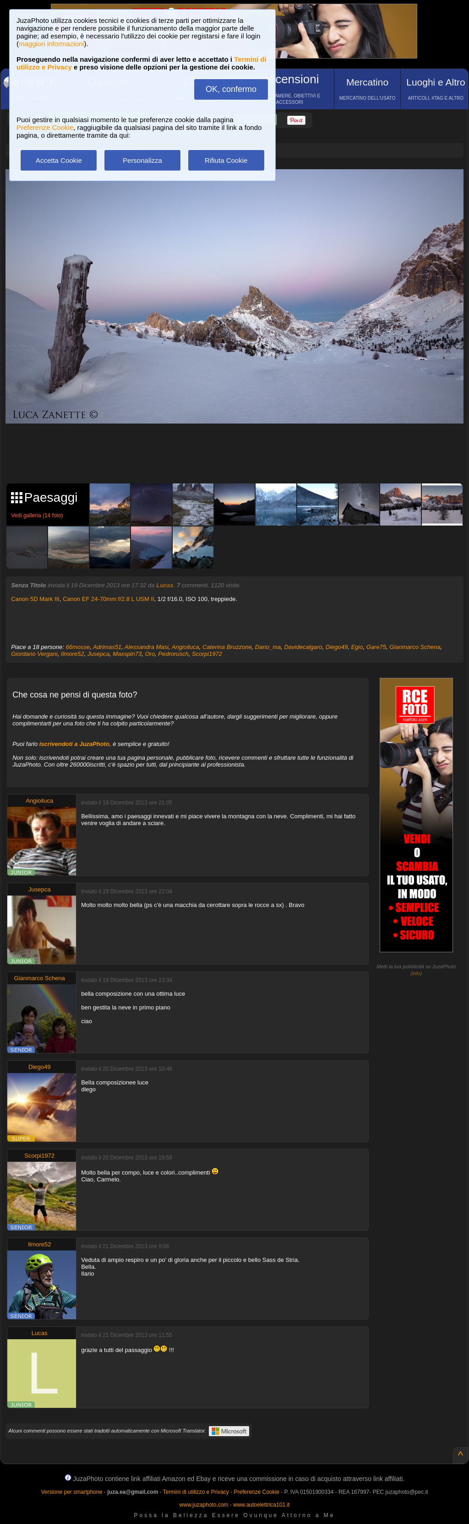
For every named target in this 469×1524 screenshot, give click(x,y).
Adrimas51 (107, 647)
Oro (150, 653)
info (416, 973)
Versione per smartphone (71, 1492)
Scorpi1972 (207, 653)
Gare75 (376, 647)
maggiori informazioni (51, 44)
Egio (357, 647)
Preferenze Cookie (44, 127)
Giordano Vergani (34, 653)
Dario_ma (268, 647)
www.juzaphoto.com (204, 1505)
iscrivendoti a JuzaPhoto (74, 744)
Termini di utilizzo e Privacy (196, 1492)
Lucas (165, 585)
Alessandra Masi (147, 647)
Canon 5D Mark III (35, 599)
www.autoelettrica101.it (261, 1505)
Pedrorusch (173, 653)
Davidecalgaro (303, 647)
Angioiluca (185, 647)
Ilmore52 (72, 653)
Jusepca (98, 653)
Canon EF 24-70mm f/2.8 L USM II (108, 599)
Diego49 (337, 647)
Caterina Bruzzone (227, 647)
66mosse (77, 647)
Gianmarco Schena (414, 647)
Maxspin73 (127, 653)
